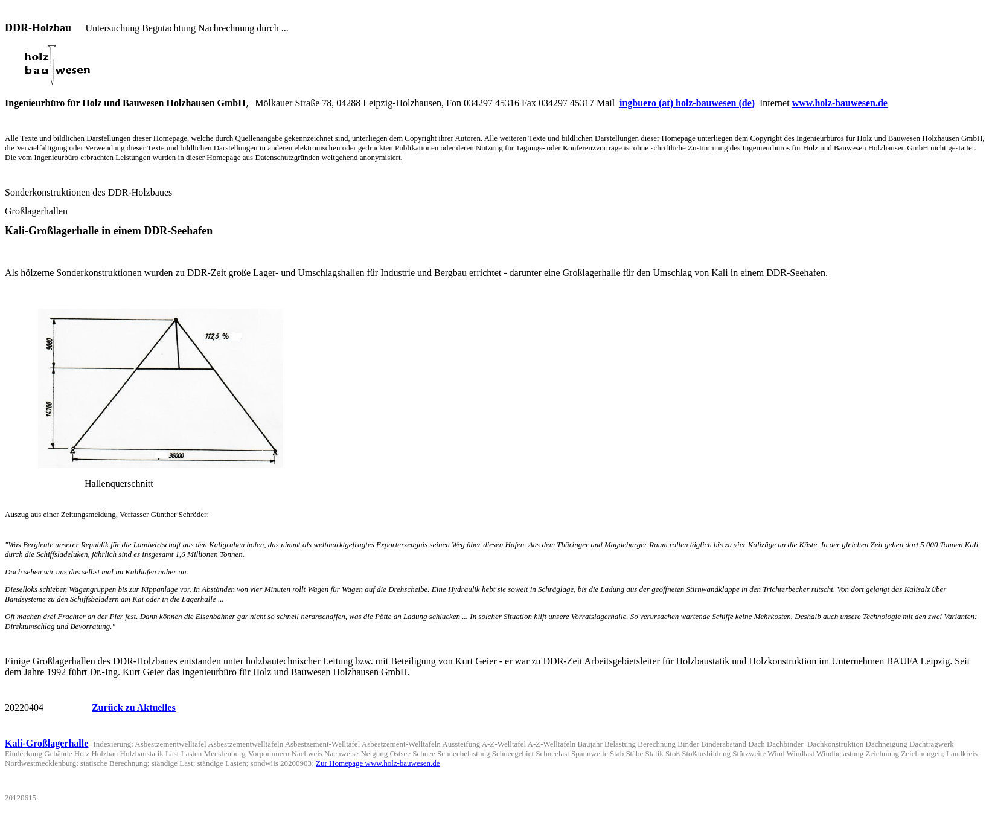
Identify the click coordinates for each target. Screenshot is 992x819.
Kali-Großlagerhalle (46, 758)
